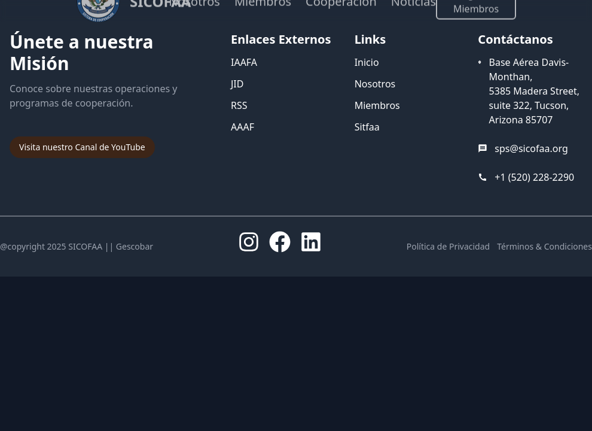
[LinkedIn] (311, 242)
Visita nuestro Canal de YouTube (82, 147)
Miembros (377, 105)
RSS (239, 105)
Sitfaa (367, 126)
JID (237, 83)
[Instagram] (249, 242)
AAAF (242, 126)
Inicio (367, 62)
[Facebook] (280, 242)
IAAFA (244, 62)
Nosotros (375, 83)
